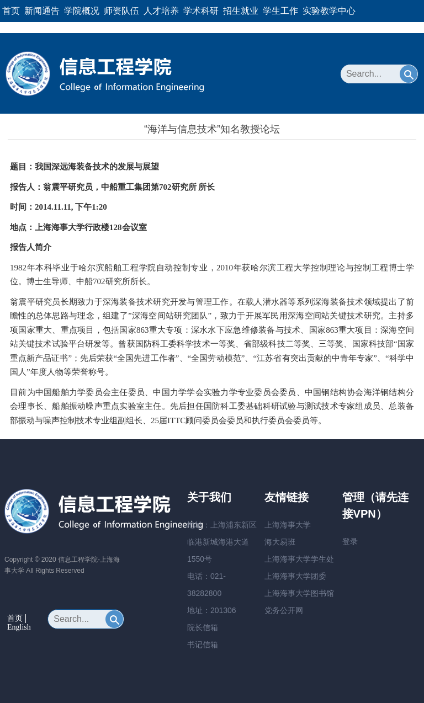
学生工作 (280, 10)
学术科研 (201, 10)
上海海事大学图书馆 (299, 593)
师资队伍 (121, 10)
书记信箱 (202, 644)
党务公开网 (283, 610)
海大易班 (279, 541)
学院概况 (81, 10)
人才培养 (161, 10)
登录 (350, 541)
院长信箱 (202, 627)
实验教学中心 (329, 10)
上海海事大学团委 (295, 576)
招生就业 (240, 10)
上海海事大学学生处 (299, 559)
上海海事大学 (287, 524)
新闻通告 (42, 10)
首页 (11, 10)
